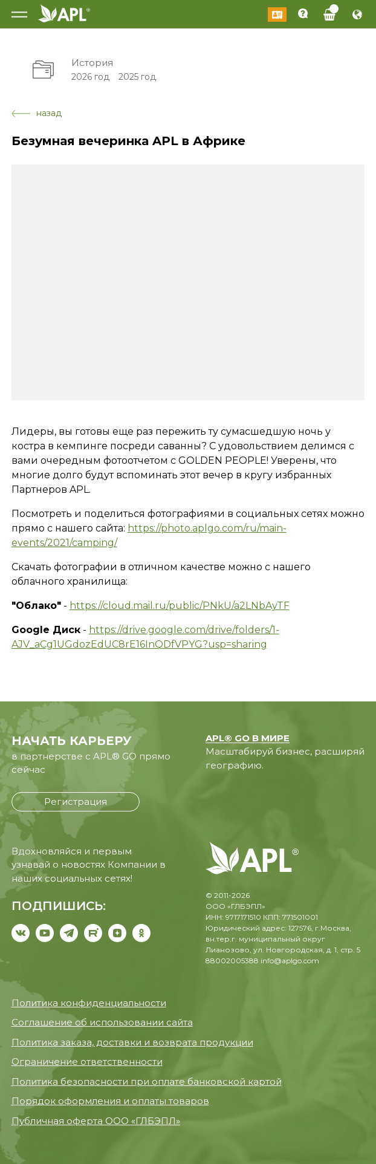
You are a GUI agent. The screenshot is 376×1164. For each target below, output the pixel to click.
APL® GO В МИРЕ (248, 738)
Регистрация (75, 801)
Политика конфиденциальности (88, 1003)
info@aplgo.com (290, 960)
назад (36, 113)
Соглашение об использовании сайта (102, 1022)
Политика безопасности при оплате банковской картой (146, 1081)
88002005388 (232, 960)
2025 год (137, 76)
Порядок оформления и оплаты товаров (110, 1101)
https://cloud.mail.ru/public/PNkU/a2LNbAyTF (180, 605)
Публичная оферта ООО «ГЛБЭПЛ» (95, 1121)
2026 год (90, 76)
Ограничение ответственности (87, 1061)
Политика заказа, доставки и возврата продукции (132, 1042)
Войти (277, 14)
